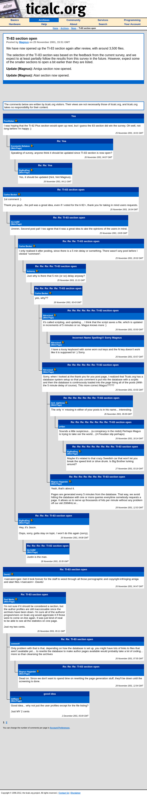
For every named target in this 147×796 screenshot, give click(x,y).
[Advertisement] (73, 93)
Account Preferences (59, 728)
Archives (64, 28)
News (73, 28)
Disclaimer (76, 793)
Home (55, 28)
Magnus (24, 42)
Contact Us (64, 793)
